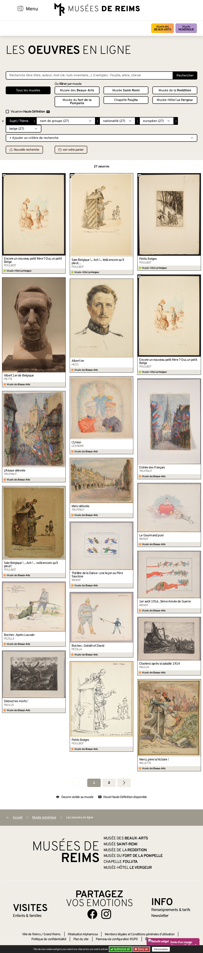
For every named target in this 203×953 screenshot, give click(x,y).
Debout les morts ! (16, 701)
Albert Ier (78, 361)
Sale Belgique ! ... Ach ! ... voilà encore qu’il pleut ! (31, 564)
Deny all (142, 949)
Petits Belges (148, 259)
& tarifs (170, 910)
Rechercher (185, 76)
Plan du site (80, 939)
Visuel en (30, 112)
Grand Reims (52, 934)
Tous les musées (28, 91)
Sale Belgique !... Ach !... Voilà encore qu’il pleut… (98, 261)
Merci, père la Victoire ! (154, 759)
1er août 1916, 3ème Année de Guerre (165, 601)
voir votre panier (71, 150)
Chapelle (126, 100)
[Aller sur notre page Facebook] (92, 914)
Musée (186, 28)
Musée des (162, 28)
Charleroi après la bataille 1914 (159, 663)
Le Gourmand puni (151, 535)
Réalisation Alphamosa (83, 934)
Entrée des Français (152, 467)
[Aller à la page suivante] (124, 782)
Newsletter (160, 915)
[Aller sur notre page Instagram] (106, 914)
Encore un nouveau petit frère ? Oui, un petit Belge (33, 260)
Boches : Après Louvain (19, 635)
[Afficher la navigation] (20, 9)
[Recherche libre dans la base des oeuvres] (89, 75)
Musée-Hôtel (175, 100)
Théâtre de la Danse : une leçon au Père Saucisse (97, 575)
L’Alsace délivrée (14, 470)
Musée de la (175, 91)
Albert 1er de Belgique (19, 375)
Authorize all (120, 949)
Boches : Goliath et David (88, 646)
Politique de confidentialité (48, 939)
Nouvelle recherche (24, 150)
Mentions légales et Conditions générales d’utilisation (139, 934)
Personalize (161, 949)
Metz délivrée (80, 506)
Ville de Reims (31, 934)
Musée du (77, 101)
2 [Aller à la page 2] (109, 783)
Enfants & (27, 915)
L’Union (76, 442)
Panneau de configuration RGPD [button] (117, 939)
